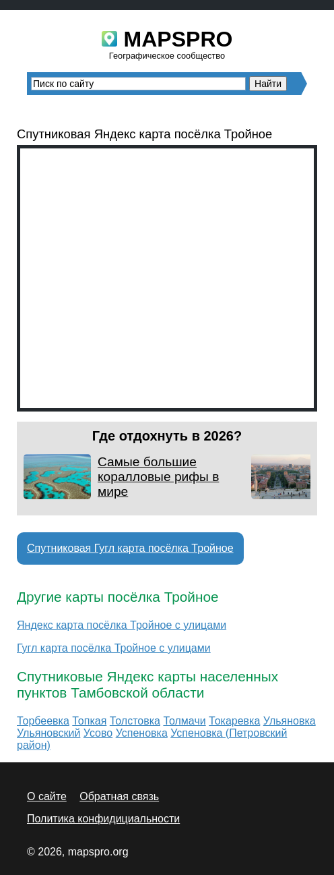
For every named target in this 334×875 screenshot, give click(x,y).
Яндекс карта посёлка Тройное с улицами (121, 625)
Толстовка (135, 721)
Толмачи (184, 721)
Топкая (89, 721)
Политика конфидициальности (103, 818)
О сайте (47, 796)
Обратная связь (119, 796)
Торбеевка (43, 721)
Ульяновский (48, 733)
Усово (98, 733)
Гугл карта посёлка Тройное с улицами (114, 648)
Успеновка (142, 733)
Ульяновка (289, 721)
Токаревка (234, 721)
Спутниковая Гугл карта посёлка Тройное (130, 548)
